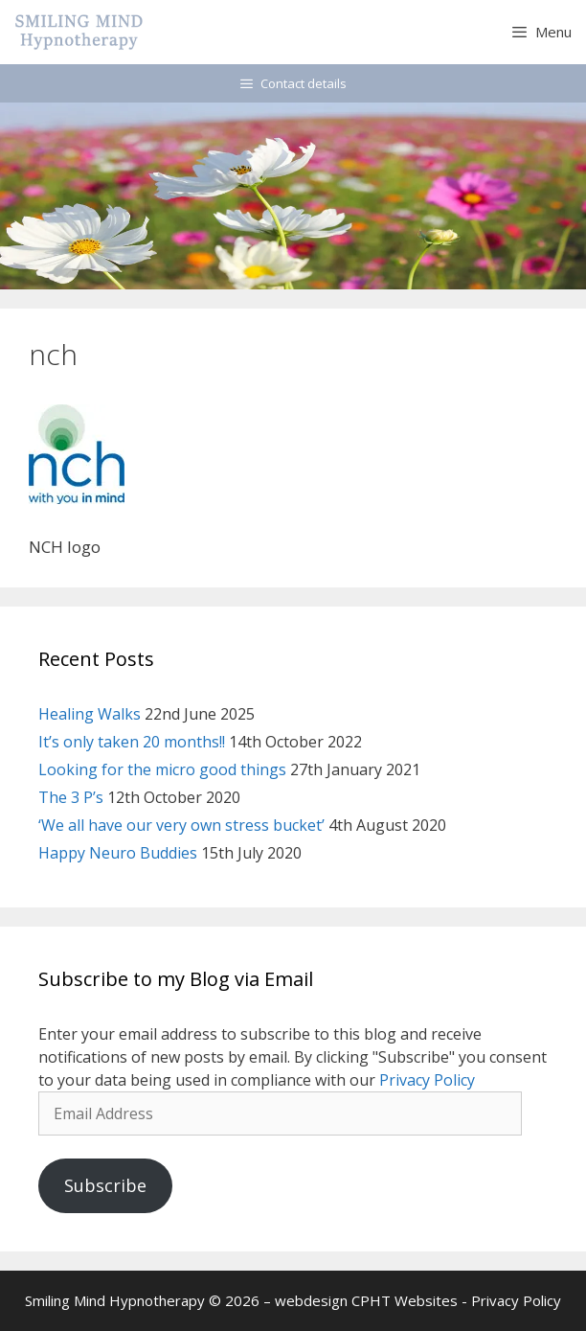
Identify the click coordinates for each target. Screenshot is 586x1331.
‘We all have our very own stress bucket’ (181, 825)
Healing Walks (89, 713)
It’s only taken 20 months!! (131, 741)
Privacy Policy (427, 1079)
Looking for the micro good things (162, 769)
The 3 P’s (70, 797)
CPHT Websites (404, 1300)
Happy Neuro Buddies (117, 852)
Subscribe (105, 1185)
